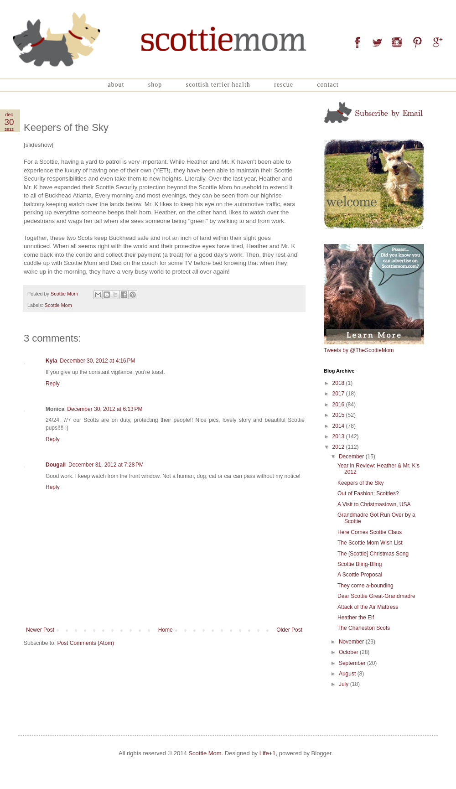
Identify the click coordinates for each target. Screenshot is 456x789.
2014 (339, 426)
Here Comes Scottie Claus (369, 532)
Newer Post (40, 630)
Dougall (56, 465)
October (349, 652)
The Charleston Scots (363, 628)
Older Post (289, 630)
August (348, 673)
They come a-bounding (365, 585)
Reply (53, 383)
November (352, 641)
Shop (155, 84)
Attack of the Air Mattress (367, 607)
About (116, 84)
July (344, 684)
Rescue (283, 84)
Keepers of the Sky (360, 483)
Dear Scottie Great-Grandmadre (376, 596)
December (352, 456)
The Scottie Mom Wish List (370, 543)
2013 (339, 436)
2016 (339, 404)
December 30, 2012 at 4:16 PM (97, 361)
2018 (339, 383)
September (353, 663)
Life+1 (267, 753)
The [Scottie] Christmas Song (373, 553)
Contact (327, 84)
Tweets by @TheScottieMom (359, 350)
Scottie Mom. (205, 753)
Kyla (51, 361)
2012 (339, 447)
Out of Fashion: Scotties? (368, 493)
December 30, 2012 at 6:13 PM (104, 409)
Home (165, 630)
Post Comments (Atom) (85, 643)
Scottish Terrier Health (218, 84)
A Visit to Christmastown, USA (374, 504)
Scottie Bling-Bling (359, 564)
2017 (339, 393)
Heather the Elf (355, 617)
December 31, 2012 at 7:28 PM (106, 465)
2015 (339, 415)
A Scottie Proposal (359, 574)
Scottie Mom (58, 305)
